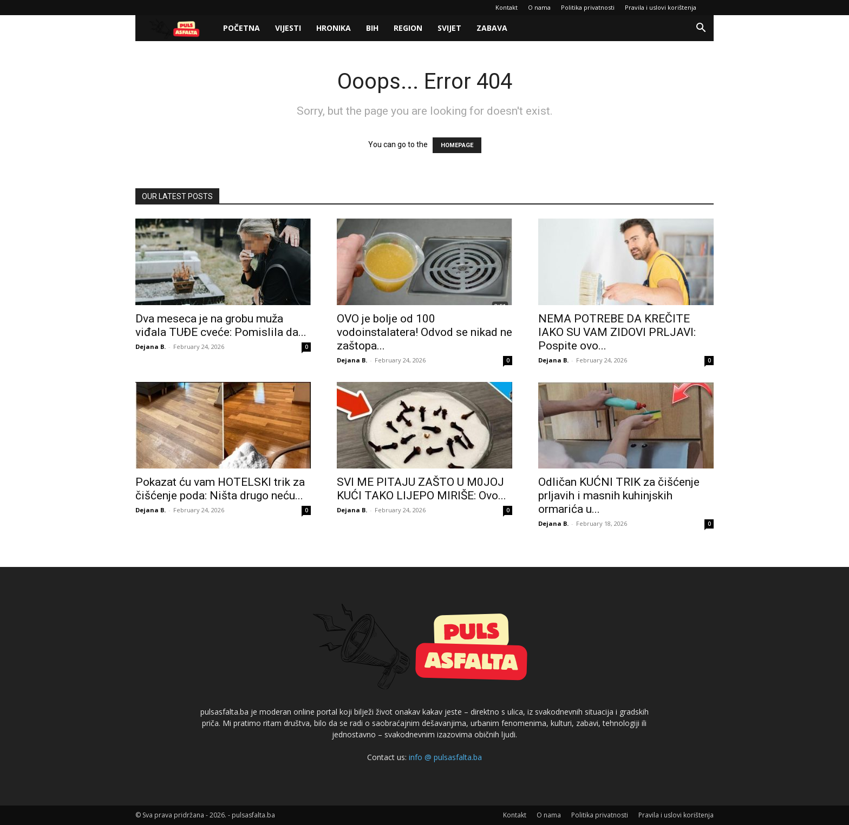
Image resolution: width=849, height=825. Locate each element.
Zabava (491, 28)
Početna (241, 28)
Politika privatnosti (588, 7)
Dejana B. (150, 346)
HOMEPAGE (457, 145)
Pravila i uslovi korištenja (660, 7)
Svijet (449, 28)
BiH (372, 28)
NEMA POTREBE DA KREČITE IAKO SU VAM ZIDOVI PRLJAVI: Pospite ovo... (617, 332)
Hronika (333, 28)
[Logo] (175, 28)
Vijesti (288, 28)
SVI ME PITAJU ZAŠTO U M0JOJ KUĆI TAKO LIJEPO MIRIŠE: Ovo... (421, 489)
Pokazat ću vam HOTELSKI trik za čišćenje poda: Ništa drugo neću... (220, 489)
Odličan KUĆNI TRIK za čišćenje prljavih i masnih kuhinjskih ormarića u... (619, 496)
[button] (701, 29)
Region (408, 28)
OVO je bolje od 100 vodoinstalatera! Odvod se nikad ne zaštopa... (424, 332)
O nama (539, 7)
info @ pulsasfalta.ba (445, 757)
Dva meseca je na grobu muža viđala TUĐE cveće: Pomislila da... (220, 325)
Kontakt (506, 7)
